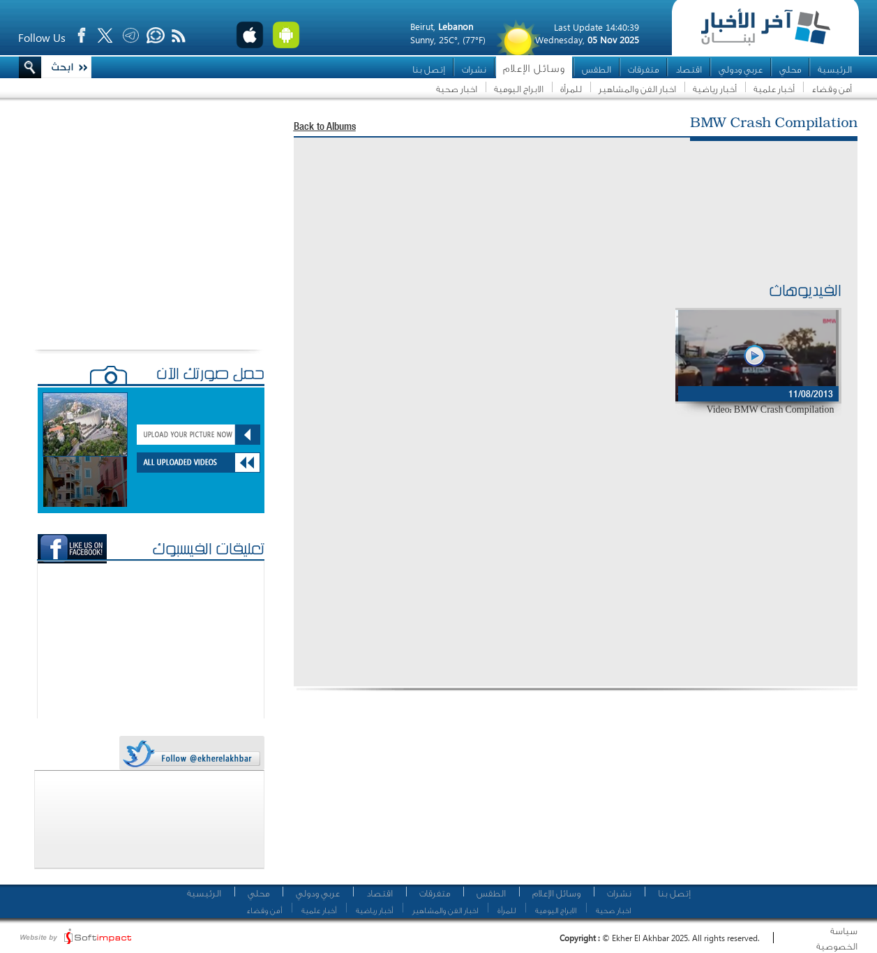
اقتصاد (688, 69)
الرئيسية (835, 69)
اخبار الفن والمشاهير (637, 89)
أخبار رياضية (715, 89)
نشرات (474, 69)
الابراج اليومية (519, 89)
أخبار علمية (774, 89)
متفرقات (643, 69)
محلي (790, 69)
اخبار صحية (456, 89)
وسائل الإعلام (534, 69)
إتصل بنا (428, 69)
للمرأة (571, 89)
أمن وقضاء (831, 89)
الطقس (596, 69)
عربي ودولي (741, 69)
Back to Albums (325, 127)
